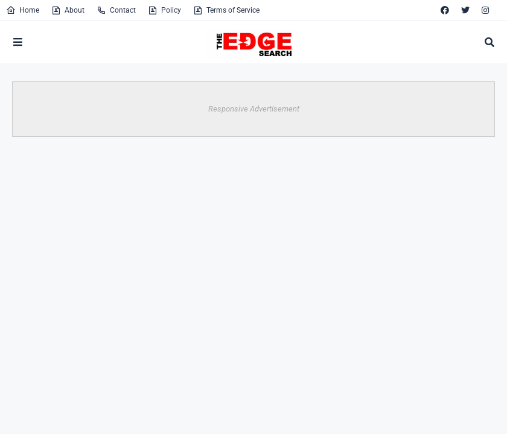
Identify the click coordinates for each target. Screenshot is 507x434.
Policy (164, 10)
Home (22, 10)
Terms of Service (226, 10)
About (67, 10)
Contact (116, 10)
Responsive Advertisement (253, 108)
